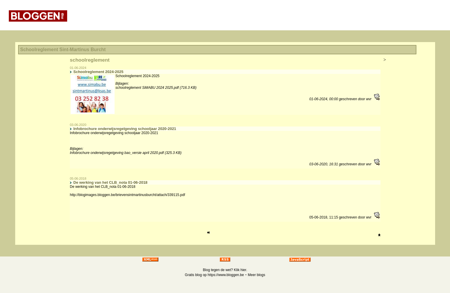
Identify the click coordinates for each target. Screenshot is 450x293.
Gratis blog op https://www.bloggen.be (214, 275)
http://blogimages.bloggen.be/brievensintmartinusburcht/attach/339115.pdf (127, 195)
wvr (369, 99)
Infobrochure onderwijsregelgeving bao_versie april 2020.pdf (117, 153)
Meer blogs (256, 275)
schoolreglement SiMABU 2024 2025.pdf (147, 88)
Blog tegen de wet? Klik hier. (225, 270)
